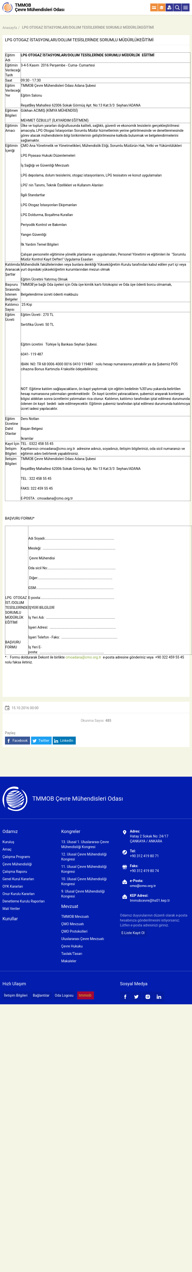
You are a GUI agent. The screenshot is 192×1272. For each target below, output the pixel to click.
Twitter (41, 741)
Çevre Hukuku (71, 946)
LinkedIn (63, 741)
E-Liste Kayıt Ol (133, 933)
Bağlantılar (41, 995)
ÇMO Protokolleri (74, 931)
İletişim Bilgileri (16, 995)
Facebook (17, 741)
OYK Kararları (12, 886)
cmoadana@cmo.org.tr (55, 498)
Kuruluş (8, 842)
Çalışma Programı (16, 857)
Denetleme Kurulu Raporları (23, 901)
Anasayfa (9, 28)
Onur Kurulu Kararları (18, 894)
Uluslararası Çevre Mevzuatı (82, 939)
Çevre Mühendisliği (17, 864)
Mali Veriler (11, 909)
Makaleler (68, 961)
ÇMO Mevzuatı (72, 924)
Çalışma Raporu (14, 872)
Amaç (6, 849)
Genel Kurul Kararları (18, 879)
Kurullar (10, 918)
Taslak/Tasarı (71, 954)
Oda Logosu (64, 995)
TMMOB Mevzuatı (75, 917)
